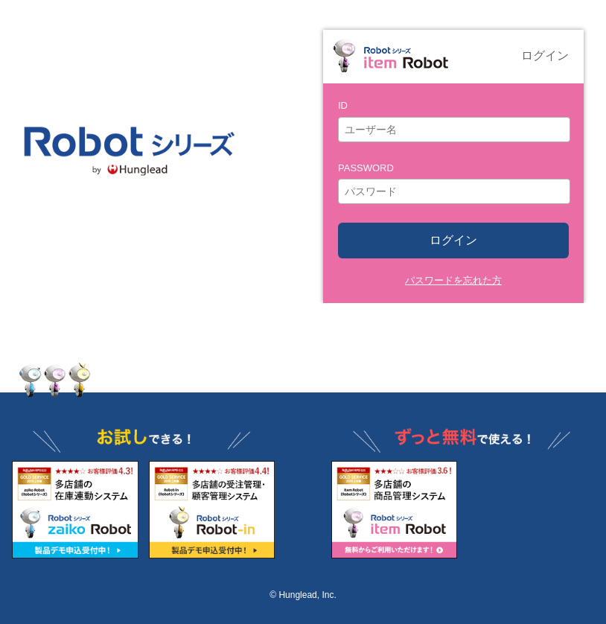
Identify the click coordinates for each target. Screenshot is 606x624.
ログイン (453, 240)
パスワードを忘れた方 (453, 280)
